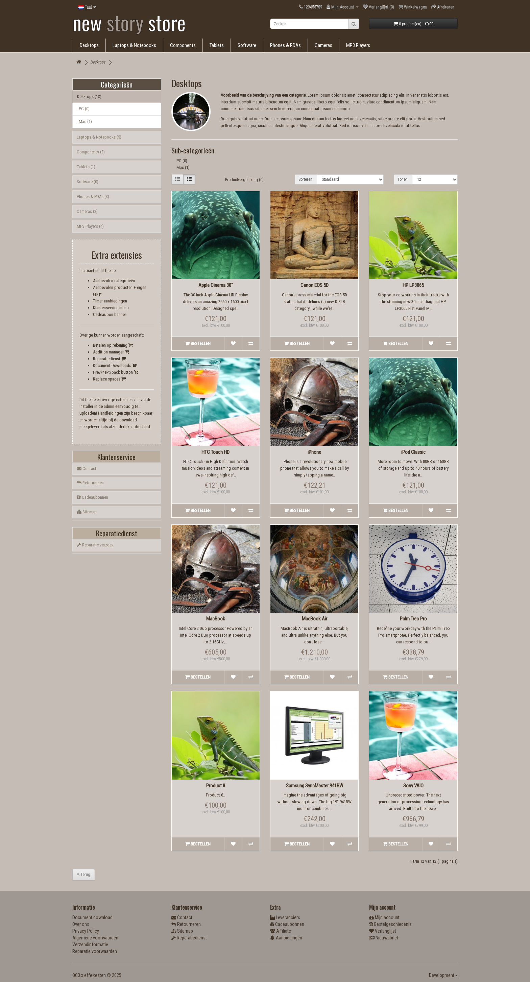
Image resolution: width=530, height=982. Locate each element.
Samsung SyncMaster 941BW (314, 786)
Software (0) (87, 181)
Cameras (323, 45)
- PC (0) (83, 108)
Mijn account (384, 917)
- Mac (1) (84, 121)
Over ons (80, 924)
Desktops (89, 45)
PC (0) (181, 160)
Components (183, 45)
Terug (83, 874)
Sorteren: (305, 179)
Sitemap (87, 511)
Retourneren (90, 482)
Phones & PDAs (285, 45)
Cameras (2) (87, 211)
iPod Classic (413, 452)
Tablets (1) (86, 166)
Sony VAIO (413, 786)
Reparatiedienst (109, 358)
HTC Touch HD (215, 452)
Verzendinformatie (90, 944)
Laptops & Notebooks (134, 45)
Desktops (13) (89, 96)
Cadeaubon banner (109, 314)
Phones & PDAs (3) (93, 196)
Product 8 (215, 786)
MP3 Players (358, 45)
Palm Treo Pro (413, 619)
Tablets (217, 45)
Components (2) (91, 151)
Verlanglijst (382, 931)
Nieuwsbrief (384, 937)
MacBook (215, 619)
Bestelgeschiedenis (390, 924)
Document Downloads (115, 365)
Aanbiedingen (286, 937)
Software (247, 45)
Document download (92, 917)
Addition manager (111, 351)
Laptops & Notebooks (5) (99, 137)
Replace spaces (109, 379)
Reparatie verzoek (95, 544)
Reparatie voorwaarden (94, 951)
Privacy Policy (85, 931)
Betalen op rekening (113, 345)
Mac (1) (183, 167)
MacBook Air (314, 619)
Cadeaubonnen (92, 497)
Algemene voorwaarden (95, 937)
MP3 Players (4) (90, 226)
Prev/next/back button (115, 372)
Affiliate (280, 931)
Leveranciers (285, 917)
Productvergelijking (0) (244, 179)
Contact (86, 468)
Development (443, 975)
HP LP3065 (413, 285)
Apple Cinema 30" (215, 285)
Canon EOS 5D (314, 285)
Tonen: (403, 179)
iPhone (314, 452)
